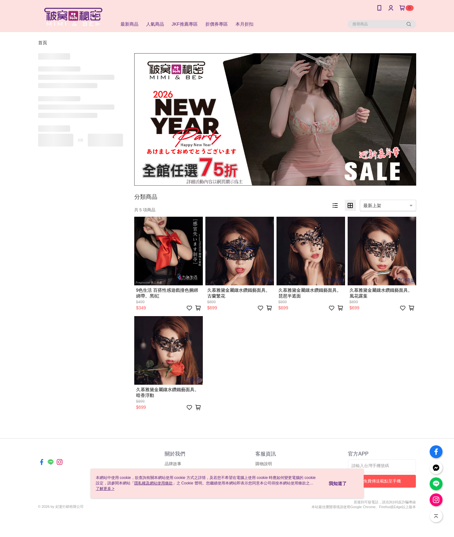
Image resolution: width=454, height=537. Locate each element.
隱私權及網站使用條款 (153, 483)
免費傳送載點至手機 (382, 481)
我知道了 (338, 483)
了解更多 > (105, 488)
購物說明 (263, 463)
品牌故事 (173, 463)
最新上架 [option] (372, 205)
